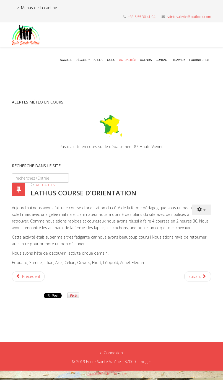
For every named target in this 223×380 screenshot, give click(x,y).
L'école (81, 59)
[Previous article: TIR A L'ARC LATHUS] (28, 276)
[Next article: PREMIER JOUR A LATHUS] (197, 276)
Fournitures (199, 59)
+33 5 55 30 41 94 (141, 16)
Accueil (66, 59)
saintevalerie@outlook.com (189, 16)
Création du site (111, 373)
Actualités (127, 59)
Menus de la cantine (39, 7)
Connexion (113, 352)
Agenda (146, 59)
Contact (162, 59)
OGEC (111, 59)
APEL (97, 59)
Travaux (179, 59)
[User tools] (201, 210)
